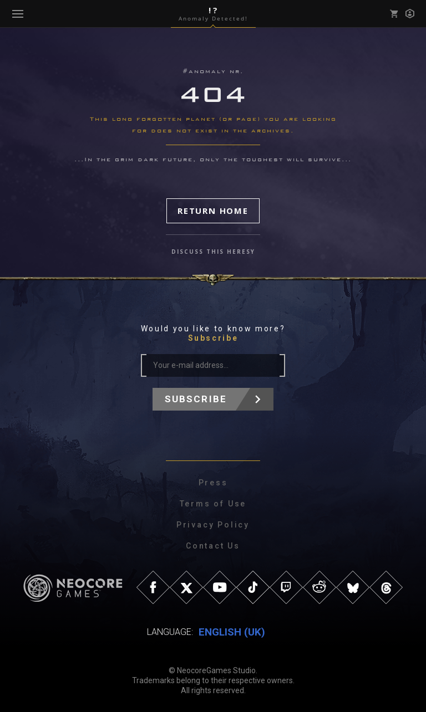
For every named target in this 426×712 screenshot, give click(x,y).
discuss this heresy (213, 251)
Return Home (213, 210)
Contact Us (213, 545)
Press (213, 482)
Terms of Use (213, 503)
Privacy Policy (213, 524)
